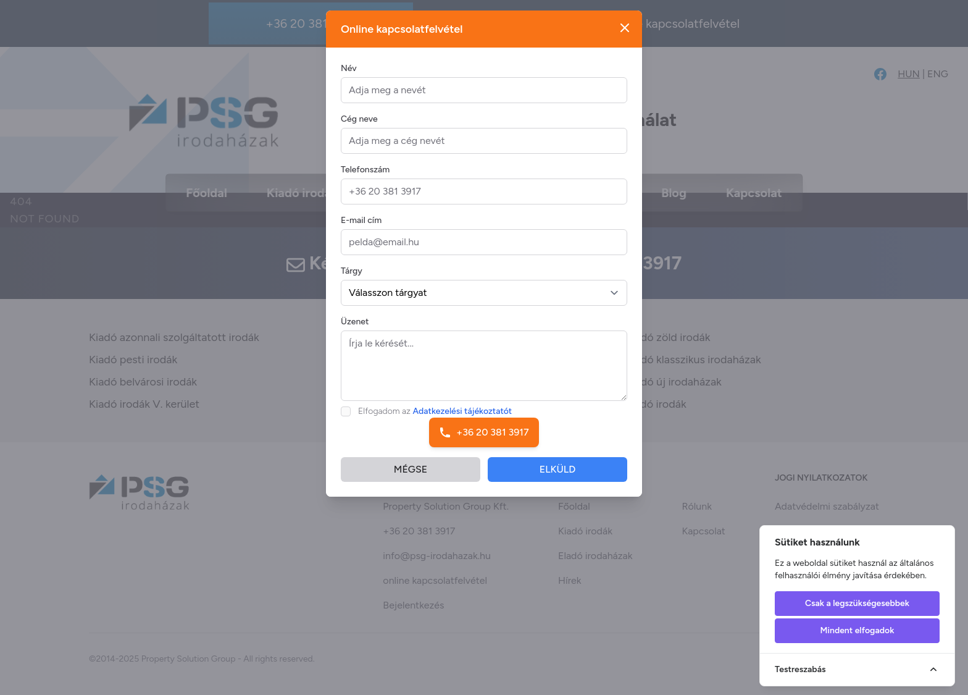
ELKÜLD (558, 478)
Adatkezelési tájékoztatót (462, 420)
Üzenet (355, 331)
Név (349, 77)
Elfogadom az (435, 420)
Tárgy (351, 280)
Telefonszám (365, 179)
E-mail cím (361, 229)
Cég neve (359, 128)
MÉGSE (410, 478)
